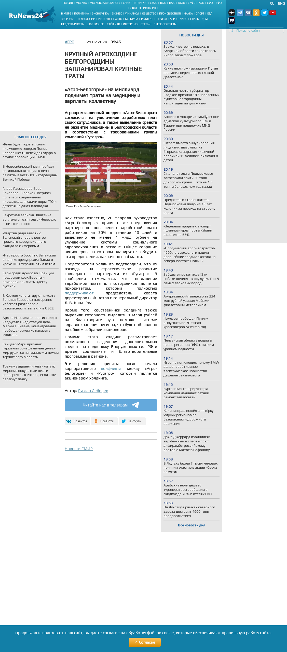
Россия (68, 2)
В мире (66, 13)
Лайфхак (113, 24)
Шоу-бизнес (95, 24)
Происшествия (170, 13)
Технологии (86, 18)
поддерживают (79, 293)
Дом (205, 18)
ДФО (219, 2)
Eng (281, 3)
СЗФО (153, 2)
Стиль (194, 18)
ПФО (172, 2)
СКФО (191, 2)
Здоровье (67, 18)
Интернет (105, 18)
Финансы (132, 13)
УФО (201, 2)
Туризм (161, 18)
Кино (183, 18)
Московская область (105, 2)
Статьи (146, 24)
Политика (81, 13)
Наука (188, 13)
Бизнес (117, 13)
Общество (149, 13)
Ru (272, 3)
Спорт (200, 13)
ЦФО (163, 2)
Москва (81, 2)
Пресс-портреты (165, 24)
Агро (173, 18)
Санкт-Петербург (135, 2)
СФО (210, 2)
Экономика (100, 13)
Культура (131, 18)
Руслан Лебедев (93, 390)
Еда (209, 13)
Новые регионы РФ (142, 8)
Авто (118, 18)
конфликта (111, 368)
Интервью (130, 24)
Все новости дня (191, 525)
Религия (147, 18)
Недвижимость (72, 24)
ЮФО (181, 2)
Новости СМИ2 (79, 448)
